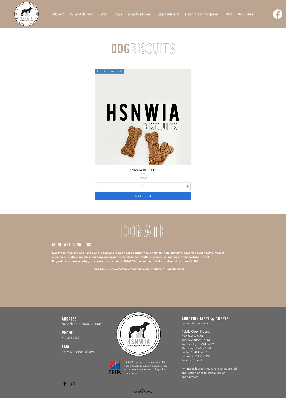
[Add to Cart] (143, 196)
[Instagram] (72, 384)
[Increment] (187, 186)
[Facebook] (277, 14)
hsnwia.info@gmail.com (78, 351)
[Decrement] (97, 186)
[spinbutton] (142, 186)
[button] (139, 14)
